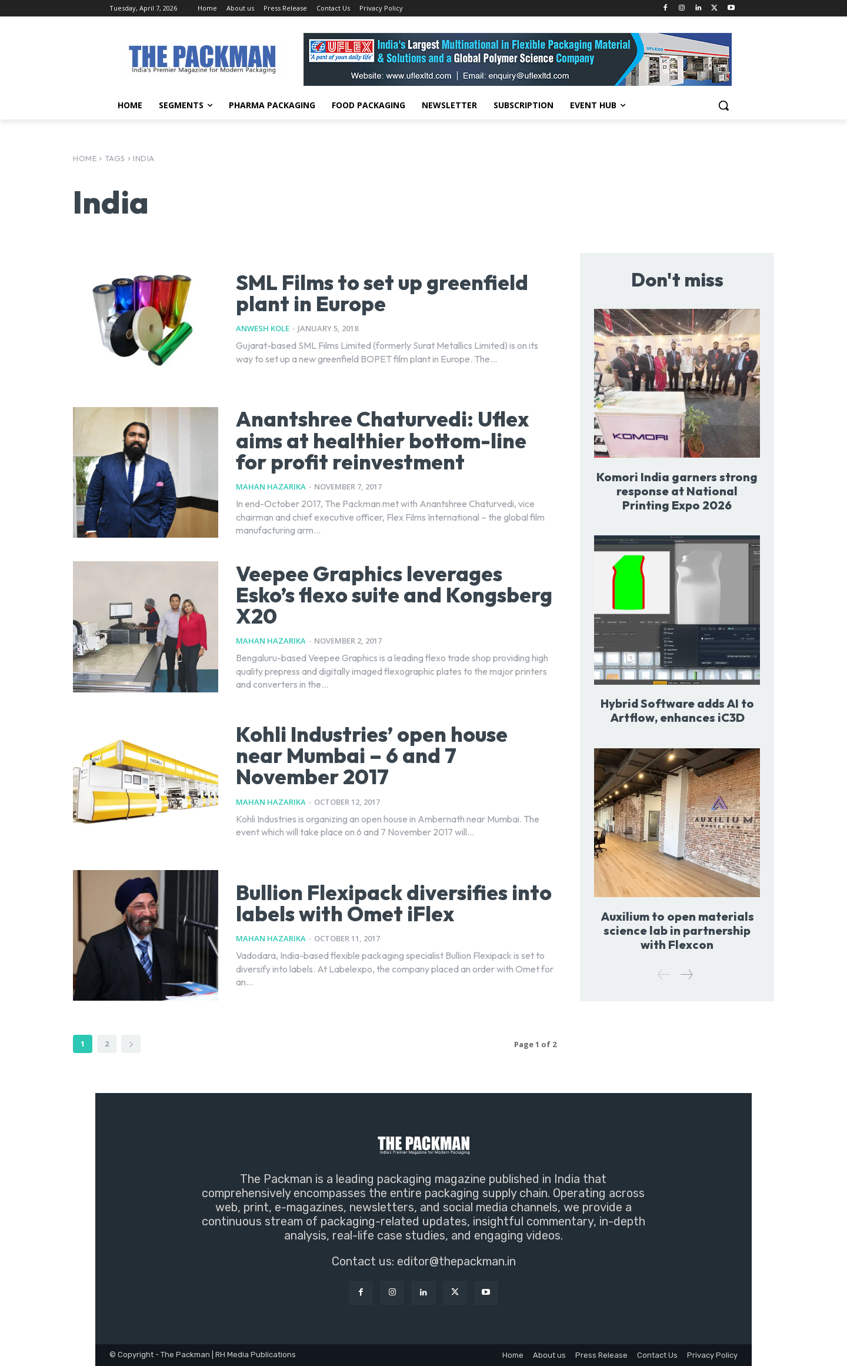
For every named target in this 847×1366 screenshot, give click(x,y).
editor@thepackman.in (456, 1261)
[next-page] (131, 1044)
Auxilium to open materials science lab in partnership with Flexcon (677, 930)
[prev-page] (664, 975)
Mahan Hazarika (271, 486)
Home (84, 158)
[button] (723, 105)
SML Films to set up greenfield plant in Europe (385, 292)
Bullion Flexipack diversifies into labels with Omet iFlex (374, 903)
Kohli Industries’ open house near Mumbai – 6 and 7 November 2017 (374, 755)
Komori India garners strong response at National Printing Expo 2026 (677, 490)
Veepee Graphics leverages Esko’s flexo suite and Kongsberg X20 (373, 594)
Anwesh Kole (262, 328)
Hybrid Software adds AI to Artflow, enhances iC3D (677, 710)
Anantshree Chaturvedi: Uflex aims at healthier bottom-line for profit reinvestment (386, 440)
